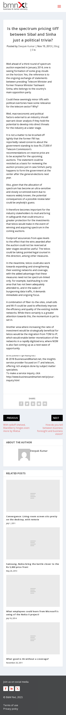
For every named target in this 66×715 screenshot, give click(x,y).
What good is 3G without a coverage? (27, 659)
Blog (56, 46)
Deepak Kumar (26, 46)
